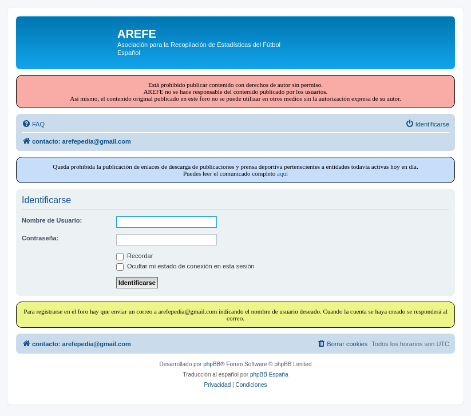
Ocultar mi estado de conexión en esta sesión (185, 266)
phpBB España (269, 374)
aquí (282, 173)
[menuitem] (33, 124)
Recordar (134, 255)
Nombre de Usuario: (52, 220)
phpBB (211, 364)
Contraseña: (40, 238)
